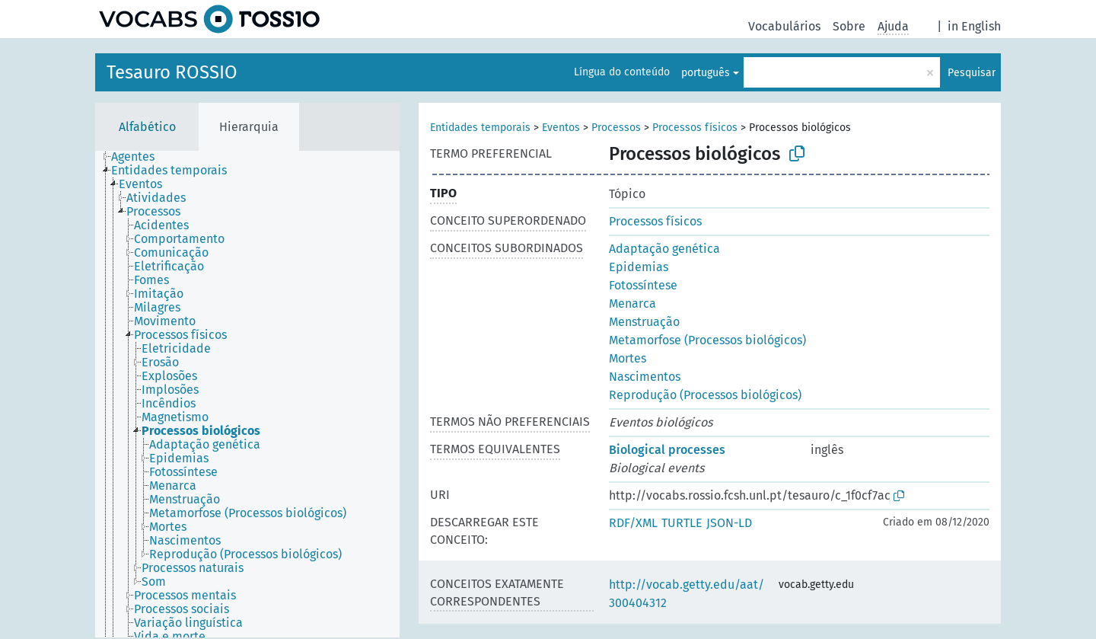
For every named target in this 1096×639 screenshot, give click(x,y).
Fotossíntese (643, 285)
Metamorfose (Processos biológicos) (707, 340)
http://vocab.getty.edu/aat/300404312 (686, 593)
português (705, 72)
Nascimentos (644, 376)
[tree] (247, 394)
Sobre (849, 26)
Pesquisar (972, 72)
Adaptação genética (664, 248)
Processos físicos (695, 127)
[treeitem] (139, 157)
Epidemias (638, 267)
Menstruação (644, 322)
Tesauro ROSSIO (172, 72)
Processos (616, 127)
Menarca (632, 303)
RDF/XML (633, 523)
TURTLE (682, 523)
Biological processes (667, 450)
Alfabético (147, 127)
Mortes (627, 358)
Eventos (561, 127)
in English (974, 26)
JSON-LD (729, 523)
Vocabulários (784, 26)
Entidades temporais (480, 127)
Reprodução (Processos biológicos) (705, 395)
